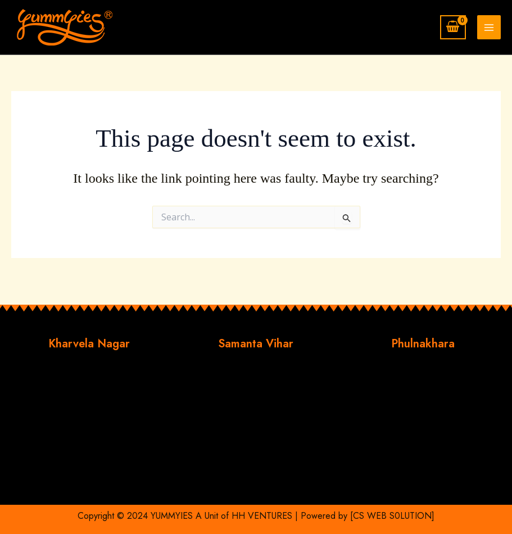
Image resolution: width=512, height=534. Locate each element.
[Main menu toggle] (489, 27)
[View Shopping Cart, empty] (453, 27)
